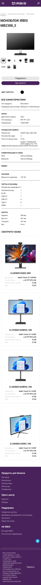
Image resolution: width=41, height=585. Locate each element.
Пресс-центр (8, 495)
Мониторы (6, 486)
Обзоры (5, 502)
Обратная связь (8, 521)
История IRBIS (7, 531)
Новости (5, 499)
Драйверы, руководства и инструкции (17, 515)
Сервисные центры (9, 512)
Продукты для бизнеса (13, 473)
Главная (3, 14)
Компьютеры (7, 483)
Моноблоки (30, 14)
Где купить (6, 518)
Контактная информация (12, 534)
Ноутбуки (5, 477)
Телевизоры (6, 489)
